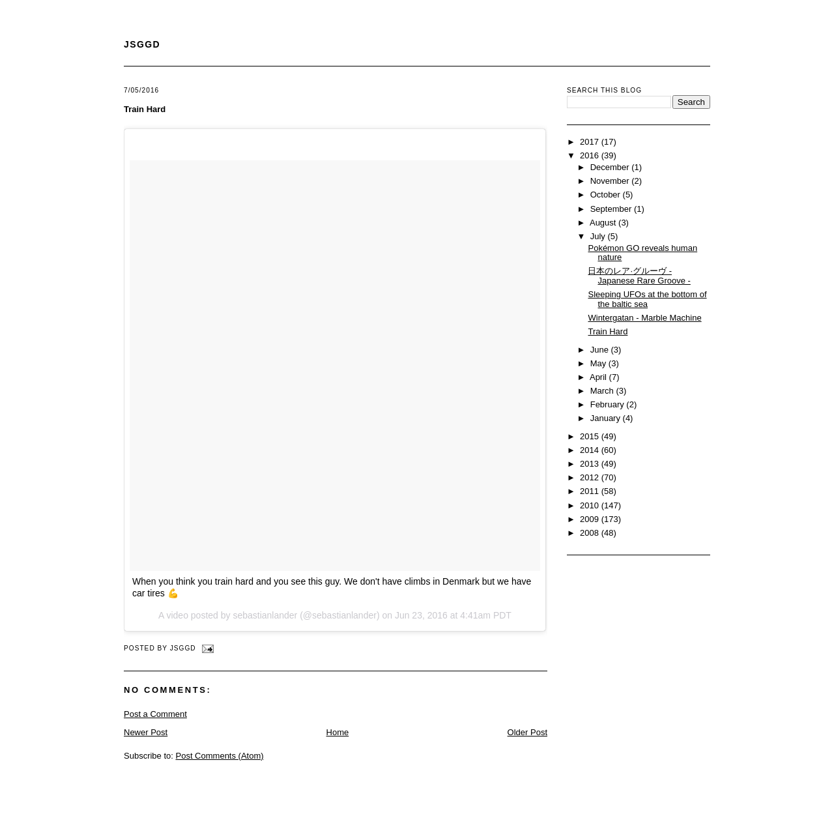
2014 (590, 450)
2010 (590, 505)
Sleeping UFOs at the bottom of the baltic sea (647, 299)
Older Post (527, 732)
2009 (590, 519)
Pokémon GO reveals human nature (642, 253)
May (599, 363)
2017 (590, 142)
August (604, 222)
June (600, 350)
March (603, 391)
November (611, 181)
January (606, 418)
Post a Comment (155, 714)
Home (337, 732)
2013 (590, 464)
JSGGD (142, 44)
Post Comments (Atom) (220, 756)
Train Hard (144, 109)
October (606, 194)
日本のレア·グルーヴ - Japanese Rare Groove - (639, 275)
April (599, 377)
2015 (590, 436)
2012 (590, 477)
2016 (590, 155)
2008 (590, 533)
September (612, 209)
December (611, 167)
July (599, 236)
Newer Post (145, 732)
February (608, 404)
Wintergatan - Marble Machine (644, 318)
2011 (590, 491)
